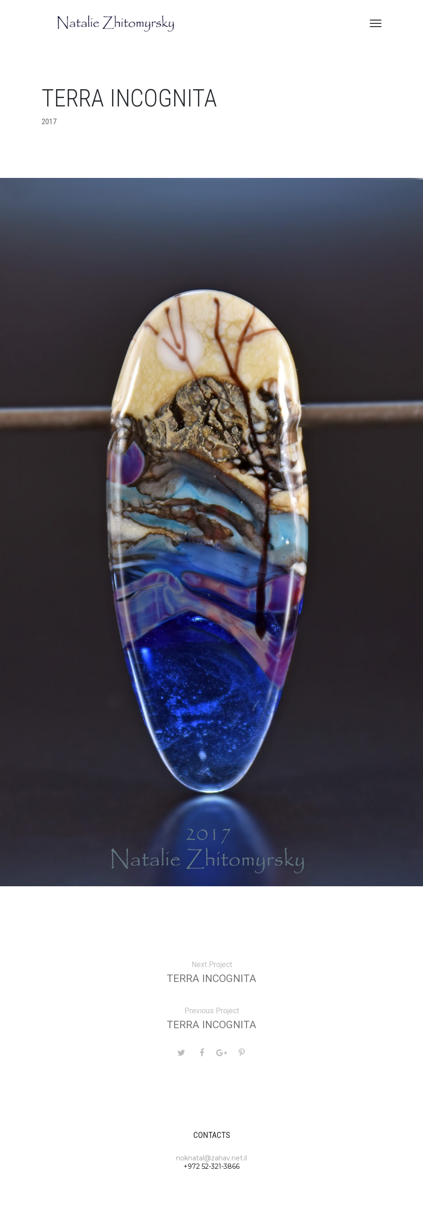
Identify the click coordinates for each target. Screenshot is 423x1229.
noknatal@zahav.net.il (211, 1158)
